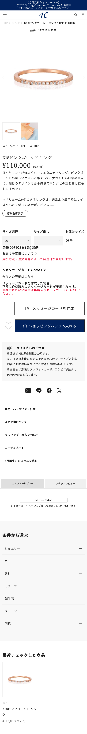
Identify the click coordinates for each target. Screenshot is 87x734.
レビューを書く (43, 500)
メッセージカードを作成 (53, 308)
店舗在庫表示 (15, 213)
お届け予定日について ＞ (20, 253)
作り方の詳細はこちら (18, 276)
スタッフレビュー (65, 483)
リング (16, 23)
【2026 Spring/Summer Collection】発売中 (43, 5)
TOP (5, 23)
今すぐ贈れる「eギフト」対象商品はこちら (43, 8)
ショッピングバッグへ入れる (49, 325)
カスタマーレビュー (23, 483)
